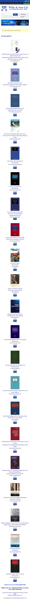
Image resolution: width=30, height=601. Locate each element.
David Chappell (19, 315)
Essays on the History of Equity (15, 288)
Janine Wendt (19, 417)
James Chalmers (15, 524)
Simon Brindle (12, 135)
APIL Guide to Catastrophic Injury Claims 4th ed (15, 134)
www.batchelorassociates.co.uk (19, 598)
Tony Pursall (19, 110)
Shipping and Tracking (18, 592)
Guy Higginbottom (11, 315)
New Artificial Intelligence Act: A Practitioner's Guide (15, 416)
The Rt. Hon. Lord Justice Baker (15, 213)
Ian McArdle (13, 444)
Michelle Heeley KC (20, 444)
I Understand (26, 3)
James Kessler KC (12, 110)
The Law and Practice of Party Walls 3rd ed (15, 365)
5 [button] (21, 26)
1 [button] (13, 26)
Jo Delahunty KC (6, 444)
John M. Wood (9, 239)
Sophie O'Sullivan (23, 84)
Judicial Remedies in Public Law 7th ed (15, 574)
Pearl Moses (15, 550)
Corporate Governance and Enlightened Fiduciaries (15, 497)
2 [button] (15, 26)
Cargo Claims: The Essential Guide (15, 161)
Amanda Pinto (6, 84)
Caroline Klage (19, 135)
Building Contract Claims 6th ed (15, 314)
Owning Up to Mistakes (15, 548)
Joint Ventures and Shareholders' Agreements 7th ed (15, 390)
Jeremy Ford (6, 135)
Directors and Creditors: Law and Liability (15, 237)
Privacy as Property (15, 263)
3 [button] (17, 26)
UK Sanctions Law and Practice (15, 83)
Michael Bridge (15, 188)
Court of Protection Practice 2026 (15, 212)
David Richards (15, 162)
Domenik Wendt (11, 417)
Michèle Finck (15, 341)
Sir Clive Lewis (15, 575)
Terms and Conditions (7, 592)
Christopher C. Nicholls (15, 499)
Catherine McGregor (11, 473)
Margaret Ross (7, 524)
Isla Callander (23, 524)
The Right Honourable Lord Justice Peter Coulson (13, 57)
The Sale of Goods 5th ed (15, 186)
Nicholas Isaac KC (15, 366)
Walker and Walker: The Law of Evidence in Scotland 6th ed (15, 523)
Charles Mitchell (18, 290)
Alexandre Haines (14, 84)
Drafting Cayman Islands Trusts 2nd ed (15, 108)
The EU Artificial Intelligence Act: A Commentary (15, 339)
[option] (15, 22)
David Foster (11, 290)
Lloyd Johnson (20, 473)
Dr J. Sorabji (19, 59)
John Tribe (21, 239)
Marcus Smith (15, 264)
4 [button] (19, 26)
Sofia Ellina (15, 239)
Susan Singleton (15, 392)
